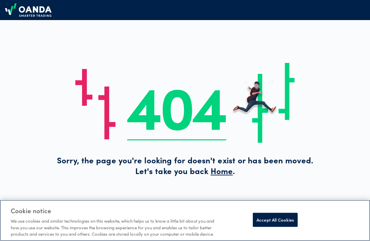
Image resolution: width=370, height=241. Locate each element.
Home (222, 172)
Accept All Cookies (275, 220)
